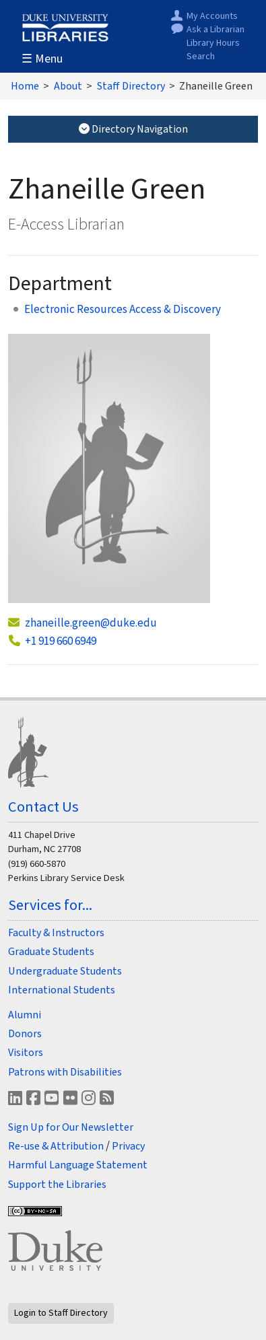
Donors (25, 1033)
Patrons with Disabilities (65, 1072)
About (68, 86)
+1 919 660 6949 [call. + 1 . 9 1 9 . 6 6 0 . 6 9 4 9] (60, 641)
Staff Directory (131, 86)
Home (25, 86)
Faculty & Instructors (56, 932)
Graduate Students (51, 951)
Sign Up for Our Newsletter (70, 1127)
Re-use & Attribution (56, 1146)
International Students (61, 990)
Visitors (25, 1052)
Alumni (24, 1015)
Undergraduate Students (65, 971)
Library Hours (213, 43)
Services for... (50, 905)
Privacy (128, 1146)
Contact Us (43, 807)
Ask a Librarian (215, 30)
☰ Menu (42, 58)
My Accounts (212, 16)
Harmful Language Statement (77, 1165)
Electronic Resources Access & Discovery (122, 310)
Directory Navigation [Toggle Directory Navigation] (133, 129)
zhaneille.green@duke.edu (91, 623)
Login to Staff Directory (61, 1313)
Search (201, 56)
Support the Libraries (57, 1184)
